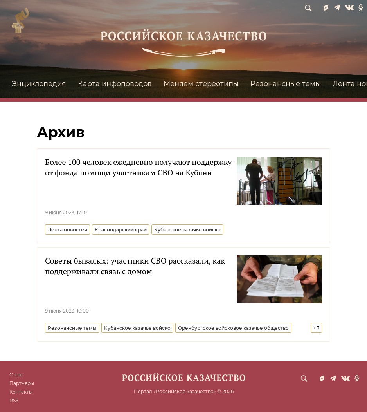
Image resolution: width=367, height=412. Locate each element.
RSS (13, 400)
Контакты (20, 392)
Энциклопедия (39, 84)
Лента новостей (67, 230)
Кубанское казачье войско (187, 230)
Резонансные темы (285, 84)
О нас (16, 375)
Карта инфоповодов (115, 84)
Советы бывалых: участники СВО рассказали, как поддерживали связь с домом (135, 265)
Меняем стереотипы (201, 84)
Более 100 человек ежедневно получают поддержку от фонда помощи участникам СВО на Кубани (138, 167)
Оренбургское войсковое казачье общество (233, 328)
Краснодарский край (121, 230)
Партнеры (21, 383)
